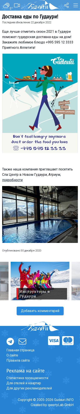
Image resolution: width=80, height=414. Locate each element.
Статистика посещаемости (27, 378)
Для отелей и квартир (23, 383)
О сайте (12, 355)
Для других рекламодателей (29, 388)
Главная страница (20, 350)
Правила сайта (18, 360)
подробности (12, 180)
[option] (40, 281)
